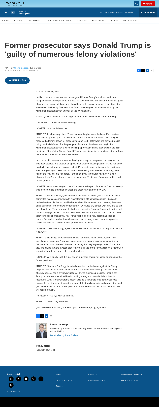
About (5, 26)
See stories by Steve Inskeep (64, 340)
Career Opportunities (96, 386)
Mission (59, 380)
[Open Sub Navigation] (11, 26)
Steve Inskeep (21, 73)
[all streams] (148, 18)
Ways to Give (130, 26)
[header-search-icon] (137, 6)
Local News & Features (58, 26)
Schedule (81, 26)
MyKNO (114, 26)
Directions (59, 392)
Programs (34, 26)
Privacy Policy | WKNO (64, 386)
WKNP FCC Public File (130, 386)
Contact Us (92, 380)
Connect (19, 26)
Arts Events (99, 26)
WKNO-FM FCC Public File (131, 380)
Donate (150, 6)
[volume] (13, 18)
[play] (5, 18)
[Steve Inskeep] (41, 336)
